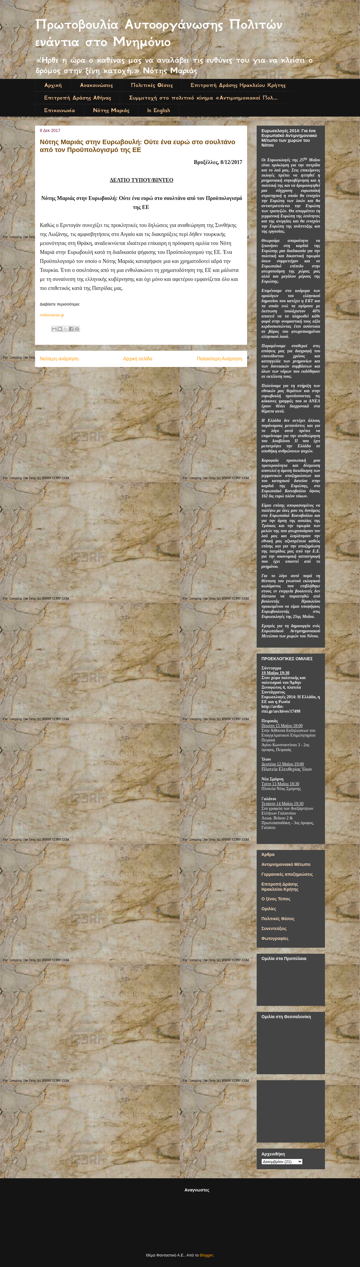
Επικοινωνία (59, 110)
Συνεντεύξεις (274, 928)
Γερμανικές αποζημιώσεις (287, 874)
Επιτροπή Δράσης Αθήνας (77, 97)
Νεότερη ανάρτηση (59, 358)
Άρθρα (268, 854)
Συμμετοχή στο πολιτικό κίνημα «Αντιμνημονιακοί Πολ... (203, 97)
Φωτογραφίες (274, 938)
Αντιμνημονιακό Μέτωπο (286, 864)
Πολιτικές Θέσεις (152, 85)
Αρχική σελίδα (137, 358)
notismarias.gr (52, 315)
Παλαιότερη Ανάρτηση (219, 358)
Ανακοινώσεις (96, 85)
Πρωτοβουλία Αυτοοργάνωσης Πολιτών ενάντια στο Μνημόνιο (158, 33)
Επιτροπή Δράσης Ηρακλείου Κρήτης (238, 85)
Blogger (206, 1255)
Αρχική (53, 85)
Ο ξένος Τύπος (276, 898)
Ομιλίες (268, 908)
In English (158, 110)
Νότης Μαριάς (111, 110)
